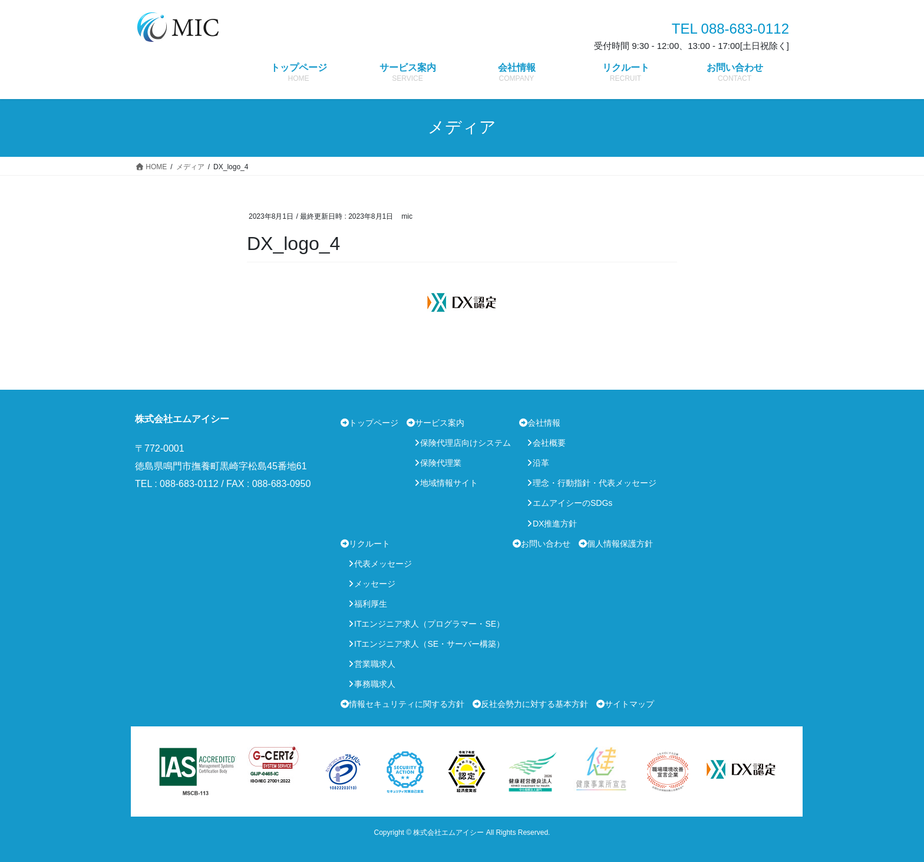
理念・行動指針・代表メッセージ (594, 483)
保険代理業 (440, 463)
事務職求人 (374, 684)
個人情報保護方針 (620, 543)
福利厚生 (370, 603)
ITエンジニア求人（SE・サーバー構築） (429, 644)
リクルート (369, 543)
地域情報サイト (449, 483)
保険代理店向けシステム (465, 443)
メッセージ (374, 583)
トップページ (373, 422)
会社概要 (549, 443)
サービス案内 (439, 422)
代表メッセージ (383, 563)
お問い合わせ (545, 543)
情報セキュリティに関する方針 (406, 704)
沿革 (541, 463)
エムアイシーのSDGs (572, 503)
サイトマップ (629, 704)
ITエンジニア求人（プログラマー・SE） (429, 624)
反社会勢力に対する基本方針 (534, 704)
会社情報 (543, 422)
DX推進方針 (555, 523)
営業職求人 (374, 664)
